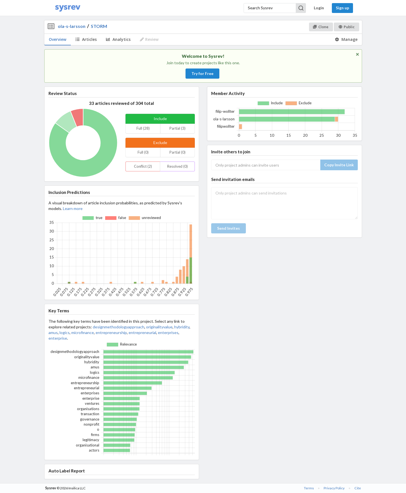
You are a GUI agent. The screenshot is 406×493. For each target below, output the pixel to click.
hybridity (181, 326)
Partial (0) (177, 152)
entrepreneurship (111, 332)
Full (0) (143, 152)
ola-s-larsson (71, 26)
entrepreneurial (142, 332)
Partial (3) (177, 128)
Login (319, 7)
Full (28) (143, 128)
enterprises (168, 332)
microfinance (82, 332)
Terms (309, 488)
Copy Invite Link (339, 164)
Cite (357, 488)
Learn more (73, 208)
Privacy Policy (334, 488)
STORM (99, 26)
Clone (321, 26)
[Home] (67, 8)
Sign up (342, 7)
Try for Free (202, 73)
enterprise (57, 338)
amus (53, 332)
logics (64, 332)
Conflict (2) (143, 166)
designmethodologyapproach (118, 326)
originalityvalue (159, 326)
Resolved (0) (177, 166)
